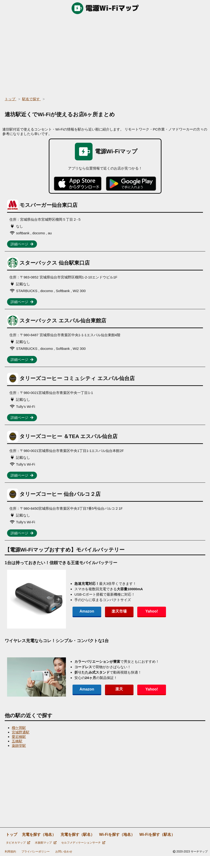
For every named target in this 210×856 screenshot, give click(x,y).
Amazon (86, 611)
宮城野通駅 (20, 732)
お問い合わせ (63, 851)
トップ (11, 835)
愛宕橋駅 (19, 737)
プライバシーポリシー (35, 851)
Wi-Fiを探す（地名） (117, 835)
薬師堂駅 (19, 746)
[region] (105, 54)
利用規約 (10, 851)
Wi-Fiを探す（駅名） (157, 835)
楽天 (118, 689)
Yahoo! (150, 611)
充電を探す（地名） (39, 835)
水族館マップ (45, 842)
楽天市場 (118, 611)
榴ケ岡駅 (19, 728)
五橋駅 (17, 741)
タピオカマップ (18, 842)
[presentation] (58, 599)
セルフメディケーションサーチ (83, 842)
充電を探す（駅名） (77, 835)
